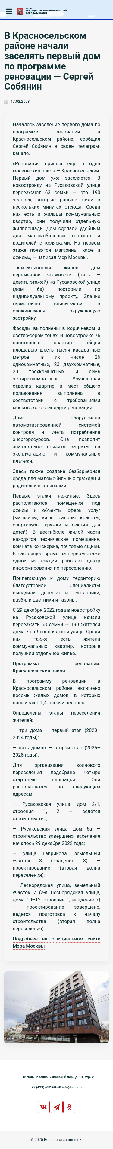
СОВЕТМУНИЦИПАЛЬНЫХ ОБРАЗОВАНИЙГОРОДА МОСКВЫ (46, 10)
